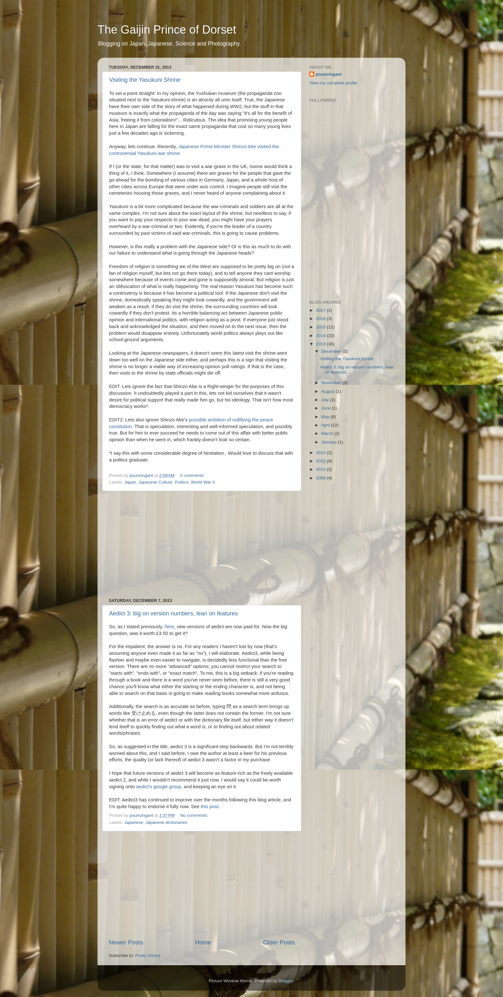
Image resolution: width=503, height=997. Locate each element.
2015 (321, 327)
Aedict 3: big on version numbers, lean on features (173, 613)
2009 (321, 478)
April (326, 425)
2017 (321, 310)
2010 (321, 469)
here (169, 626)
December (331, 351)
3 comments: (193, 475)
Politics (182, 482)
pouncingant (329, 74)
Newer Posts (126, 942)
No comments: (194, 815)
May (325, 416)
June (326, 408)
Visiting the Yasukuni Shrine (144, 80)
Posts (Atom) (147, 955)
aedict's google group (158, 786)
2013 (321, 344)
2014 (321, 335)
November (331, 382)
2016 (321, 318)
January (329, 442)
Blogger (285, 980)
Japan (130, 482)
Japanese (133, 822)
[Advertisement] (202, 544)
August (328, 391)
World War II (203, 482)
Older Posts (279, 942)
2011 (321, 461)
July (325, 399)
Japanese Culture (156, 482)
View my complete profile (333, 82)
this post (209, 806)
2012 (321, 452)
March (327, 433)
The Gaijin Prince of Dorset (167, 29)
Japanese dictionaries (166, 822)
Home (203, 942)
